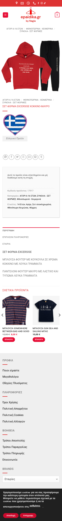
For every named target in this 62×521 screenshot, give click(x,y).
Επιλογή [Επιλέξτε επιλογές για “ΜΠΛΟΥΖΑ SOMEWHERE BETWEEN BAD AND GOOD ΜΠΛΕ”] (9, 339)
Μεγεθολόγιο (10, 376)
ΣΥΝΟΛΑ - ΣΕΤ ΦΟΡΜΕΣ (31, 31)
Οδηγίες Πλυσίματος (14, 383)
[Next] (59, 321)
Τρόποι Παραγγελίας (14, 447)
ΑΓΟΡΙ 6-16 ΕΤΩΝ (14, 28)
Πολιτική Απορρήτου (15, 408)
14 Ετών (21, 204)
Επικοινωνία (9, 459)
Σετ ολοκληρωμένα (41, 204)
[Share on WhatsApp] (5, 157)
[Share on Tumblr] (41, 157)
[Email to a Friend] (29, 157)
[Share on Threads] (23, 157)
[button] (5, 15)
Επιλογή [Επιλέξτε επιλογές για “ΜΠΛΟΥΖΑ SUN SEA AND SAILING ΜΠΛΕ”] (39, 339)
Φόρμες (33, 207)
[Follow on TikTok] (45, 3)
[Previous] (3, 321)
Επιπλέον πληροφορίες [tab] (15, 237)
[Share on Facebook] (11, 157)
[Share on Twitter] (17, 157)
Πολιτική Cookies (12, 415)
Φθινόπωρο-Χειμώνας (17, 207)
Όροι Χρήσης (10, 402)
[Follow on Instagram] (42, 3)
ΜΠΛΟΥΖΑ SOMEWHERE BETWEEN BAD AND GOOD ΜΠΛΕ (15, 331)
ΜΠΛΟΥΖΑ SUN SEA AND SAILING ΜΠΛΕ (45, 330)
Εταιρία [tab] (6, 244)
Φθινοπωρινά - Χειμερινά (39, 28)
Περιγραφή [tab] (8, 230)
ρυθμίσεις (35, 505)
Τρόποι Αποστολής (13, 440)
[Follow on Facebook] (38, 3)
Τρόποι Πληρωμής (13, 453)
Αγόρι (28, 204)
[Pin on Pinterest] (35, 157)
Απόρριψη (28, 515)
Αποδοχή (10, 515)
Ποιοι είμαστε (10, 370)
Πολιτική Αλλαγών (13, 421)
